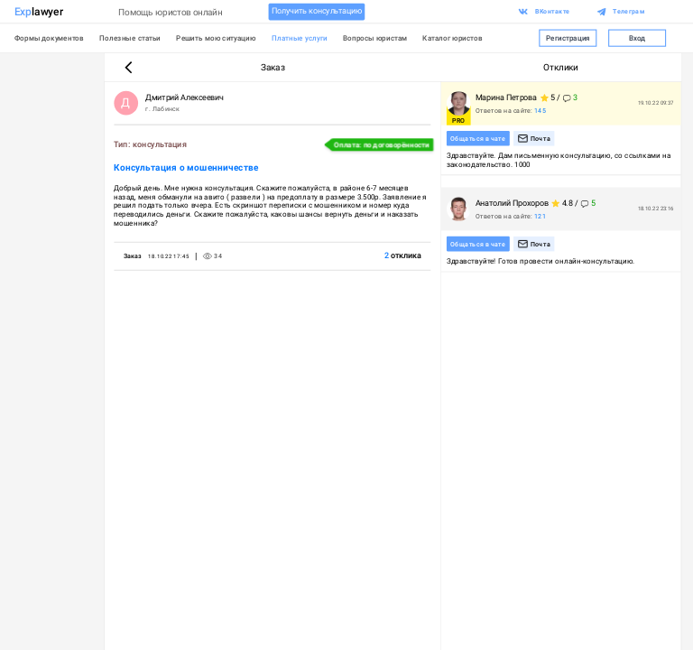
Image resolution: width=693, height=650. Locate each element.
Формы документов (49, 37)
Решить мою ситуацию (216, 37)
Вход (637, 37)
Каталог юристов (452, 37)
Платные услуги (300, 37)
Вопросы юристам (375, 37)
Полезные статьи (130, 37)
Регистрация (568, 37)
